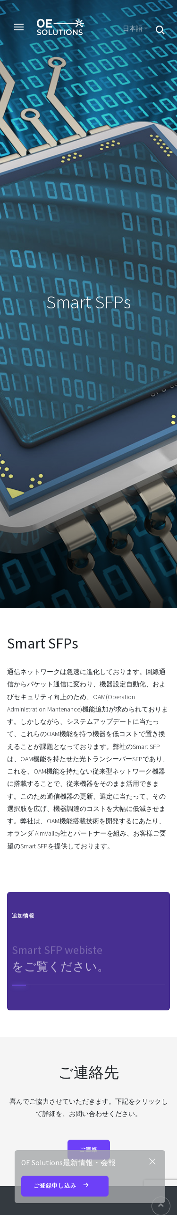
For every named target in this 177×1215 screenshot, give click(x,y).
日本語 (133, 28)
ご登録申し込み (65, 1186)
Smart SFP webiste (57, 952)
